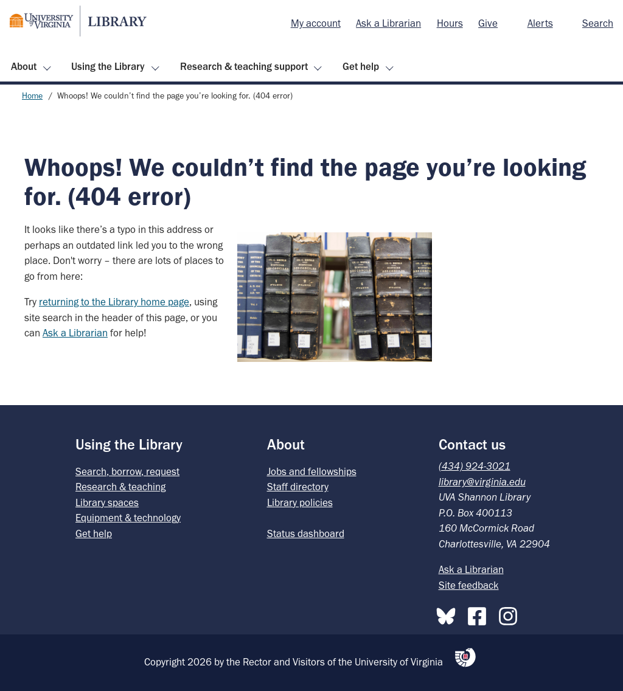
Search (597, 23)
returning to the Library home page (114, 302)
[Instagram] (511, 613)
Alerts (540, 23)
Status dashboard (305, 533)
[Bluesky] (449, 613)
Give (488, 23)
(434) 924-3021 (474, 466)
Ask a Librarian (388, 23)
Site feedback (469, 585)
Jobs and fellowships (312, 471)
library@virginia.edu (482, 482)
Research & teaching (120, 487)
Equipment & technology (128, 518)
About (24, 66)
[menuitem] (316, 24)
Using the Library (108, 66)
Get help (361, 66)
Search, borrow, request (127, 471)
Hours (450, 23)
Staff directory (298, 487)
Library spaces (107, 502)
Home (32, 96)
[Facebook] (480, 613)
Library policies (300, 502)
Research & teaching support (244, 66)
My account (316, 23)
